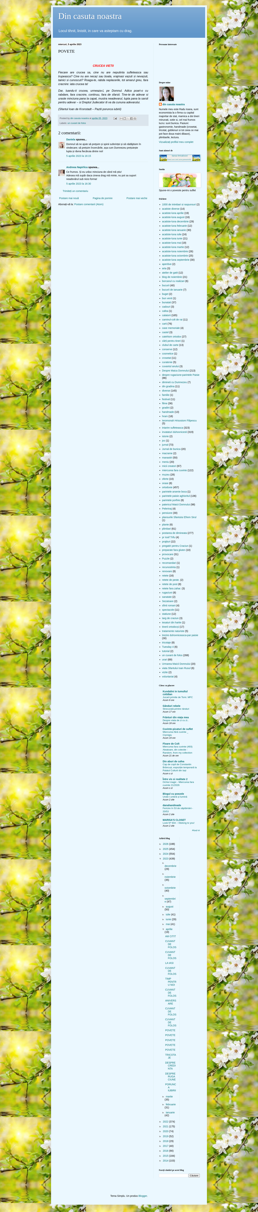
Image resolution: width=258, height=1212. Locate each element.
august (169, 906)
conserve (167, 349)
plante (165, 524)
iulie (168, 914)
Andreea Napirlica (77, 167)
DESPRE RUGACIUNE (170, 1076)
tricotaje (166, 642)
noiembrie (170, 876)
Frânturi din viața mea (176, 717)
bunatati (166, 302)
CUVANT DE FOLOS (170, 944)
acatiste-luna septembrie (176, 259)
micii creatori (169, 466)
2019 (166, 1136)
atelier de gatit (170, 272)
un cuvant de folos (77, 123)
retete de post (170, 584)
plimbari (166, 528)
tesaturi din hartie (171, 622)
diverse (166, 390)
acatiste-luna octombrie (175, 255)
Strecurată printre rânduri (176, 709)
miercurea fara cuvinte (174, 470)
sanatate (167, 596)
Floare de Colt (171, 743)
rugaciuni (167, 592)
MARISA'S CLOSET (174, 820)
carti (164, 323)
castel (165, 332)
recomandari (169, 562)
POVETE (170, 1030)
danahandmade (172, 805)
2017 (166, 1146)
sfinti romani (169, 605)
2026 (166, 843)
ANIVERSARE (170, 1002)
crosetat (166, 357)
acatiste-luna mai (171, 242)
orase (165, 483)
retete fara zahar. (171, 588)
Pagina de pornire (103, 198)
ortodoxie (167, 487)
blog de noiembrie (172, 277)
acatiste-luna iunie (172, 238)
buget (165, 294)
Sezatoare (168, 601)
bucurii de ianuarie (172, 289)
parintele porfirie (171, 500)
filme (165, 403)
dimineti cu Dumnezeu (174, 382)
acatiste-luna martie (173, 247)
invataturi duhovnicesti (174, 432)
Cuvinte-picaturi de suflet (178, 729)
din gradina (168, 386)
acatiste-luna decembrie (175, 221)
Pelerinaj (167, 508)
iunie (169, 919)
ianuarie (170, 1112)
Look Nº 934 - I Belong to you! (178, 823)
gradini (166, 407)
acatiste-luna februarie (174, 225)
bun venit (167, 298)
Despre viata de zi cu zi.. (176, 720)
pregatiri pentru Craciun (175, 545)
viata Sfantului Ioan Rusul (176, 668)
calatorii (166, 315)
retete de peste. (171, 579)
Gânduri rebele (171, 705)
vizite (165, 672)
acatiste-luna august (173, 217)
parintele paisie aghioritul (176, 495)
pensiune (167, 512)
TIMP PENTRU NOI (170, 981)
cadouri (166, 306)
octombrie (170, 887)
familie (165, 394)
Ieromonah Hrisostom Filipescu (179, 420)
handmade (168, 412)
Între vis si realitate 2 (175, 779)
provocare (167, 554)
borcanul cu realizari (173, 281)
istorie (165, 436)
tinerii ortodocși (170, 626)
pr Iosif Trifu (168, 537)
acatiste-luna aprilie (173, 213)
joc (163, 440)
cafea (165, 311)
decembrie (170, 866)
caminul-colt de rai (172, 319)
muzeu (166, 474)
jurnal (165, 444)
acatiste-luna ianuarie (174, 230)
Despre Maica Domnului (175, 370)
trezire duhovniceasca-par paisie (180, 635)
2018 (166, 1141)
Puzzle (166, 558)
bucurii (165, 285)
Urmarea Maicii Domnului (176, 663)
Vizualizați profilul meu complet (176, 142)
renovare (167, 571)
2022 (166, 1121)
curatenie (167, 362)
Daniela (70, 139)
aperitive (167, 264)
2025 (166, 849)
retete (165, 575)
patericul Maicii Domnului (176, 504)
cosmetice (167, 353)
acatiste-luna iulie (171, 234)
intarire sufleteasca (172, 427)
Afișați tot (196, 830)
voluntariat (168, 676)
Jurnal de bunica (171, 449)
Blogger (142, 1195)
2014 (166, 1160)
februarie (171, 1104)
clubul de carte (170, 345)
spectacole (168, 609)
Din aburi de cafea (173, 761)
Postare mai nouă (69, 198)
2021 (166, 1126)
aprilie (169, 929)
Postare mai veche (136, 198)
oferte (165, 478)
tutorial (166, 651)
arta (164, 268)
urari (164, 659)
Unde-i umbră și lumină (175, 796)
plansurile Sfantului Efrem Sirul (179, 517)
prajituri (166, 541)
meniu (165, 461)
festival (166, 399)
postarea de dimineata (174, 533)
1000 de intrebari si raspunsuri (179, 204)
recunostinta (169, 567)
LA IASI (169, 963)
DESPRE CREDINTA (170, 1065)
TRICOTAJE (170, 1056)
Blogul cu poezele (173, 793)
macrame (167, 453)
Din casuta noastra (90, 16)
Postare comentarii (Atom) (89, 204)
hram (165, 416)
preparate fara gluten (173, 550)
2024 (166, 853)
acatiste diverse (171, 208)
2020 (166, 1131)
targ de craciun (170, 618)
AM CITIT (170, 936)
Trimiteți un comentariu (75, 191)
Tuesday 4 (168, 646)
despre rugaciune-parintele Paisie (181, 374)
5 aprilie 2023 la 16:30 (78, 183)
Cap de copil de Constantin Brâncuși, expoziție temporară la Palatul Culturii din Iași (180, 767)
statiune (166, 613)
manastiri (167, 457)
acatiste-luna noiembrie (175, 251)
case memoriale (171, 328)
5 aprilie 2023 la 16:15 (78, 155)
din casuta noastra (174, 104)
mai (168, 924)
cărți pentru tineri (171, 340)
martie (169, 1096)
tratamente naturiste (173, 631)
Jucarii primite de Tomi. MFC (178, 697)
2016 (166, 1150)
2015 (166, 1155)
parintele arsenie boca (174, 491)
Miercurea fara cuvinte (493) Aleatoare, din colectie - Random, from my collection (177, 749)
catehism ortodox (171, 336)
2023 (166, 858)
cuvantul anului (170, 366)
